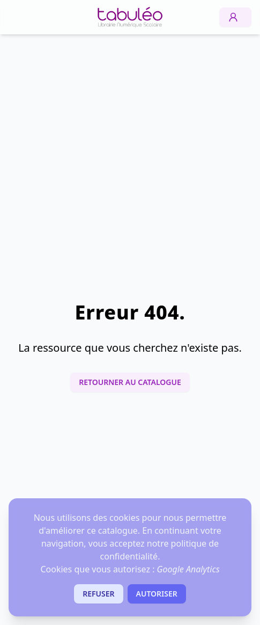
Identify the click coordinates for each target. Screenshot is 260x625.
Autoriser (156, 593)
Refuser (98, 593)
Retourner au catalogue (130, 382)
